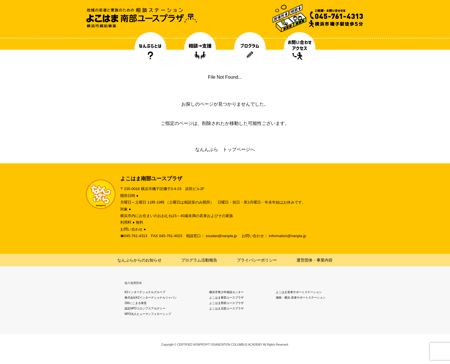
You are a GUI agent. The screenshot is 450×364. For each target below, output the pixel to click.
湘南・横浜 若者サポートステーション (300, 297)
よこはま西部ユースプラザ (226, 303)
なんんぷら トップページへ (225, 149)
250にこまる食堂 (136, 303)
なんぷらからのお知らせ (139, 260)
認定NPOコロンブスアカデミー (145, 308)
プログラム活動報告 (199, 260)
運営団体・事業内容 (314, 260)
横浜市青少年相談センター (226, 292)
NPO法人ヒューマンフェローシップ (148, 313)
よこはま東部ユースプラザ (226, 297)
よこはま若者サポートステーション (299, 292)
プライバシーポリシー (257, 260)
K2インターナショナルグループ (145, 292)
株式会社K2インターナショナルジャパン (151, 297)
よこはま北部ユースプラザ (226, 308)
